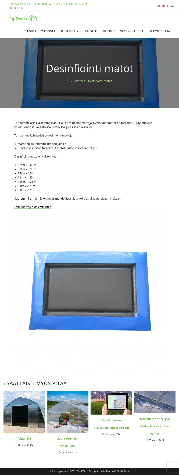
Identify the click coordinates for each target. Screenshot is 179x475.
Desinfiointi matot (100, 81)
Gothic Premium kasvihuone (67, 442)
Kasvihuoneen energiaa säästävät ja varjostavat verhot (155, 426)
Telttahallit (24, 438)
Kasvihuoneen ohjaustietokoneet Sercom (111, 424)
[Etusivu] (68, 81)
